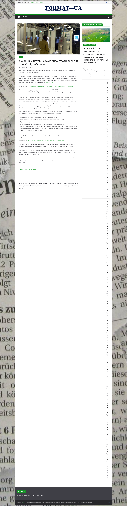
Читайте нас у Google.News (27, 170)
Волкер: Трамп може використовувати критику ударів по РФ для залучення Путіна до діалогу (32, 186)
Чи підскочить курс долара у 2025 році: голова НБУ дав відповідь (46, 140)
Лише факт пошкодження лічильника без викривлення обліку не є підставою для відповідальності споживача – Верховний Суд (107, 244)
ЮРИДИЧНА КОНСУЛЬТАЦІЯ (89, 44)
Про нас (25, 16)
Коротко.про (49, 82)
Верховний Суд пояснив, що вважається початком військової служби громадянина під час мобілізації (107, 436)
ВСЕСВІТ (21, 57)
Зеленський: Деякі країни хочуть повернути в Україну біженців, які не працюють (50, 86)
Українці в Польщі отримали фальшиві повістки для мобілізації (65, 185)
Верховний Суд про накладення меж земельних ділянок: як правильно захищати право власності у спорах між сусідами (95, 55)
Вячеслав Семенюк (96, 66)
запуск (37, 158)
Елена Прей (30, 67)
